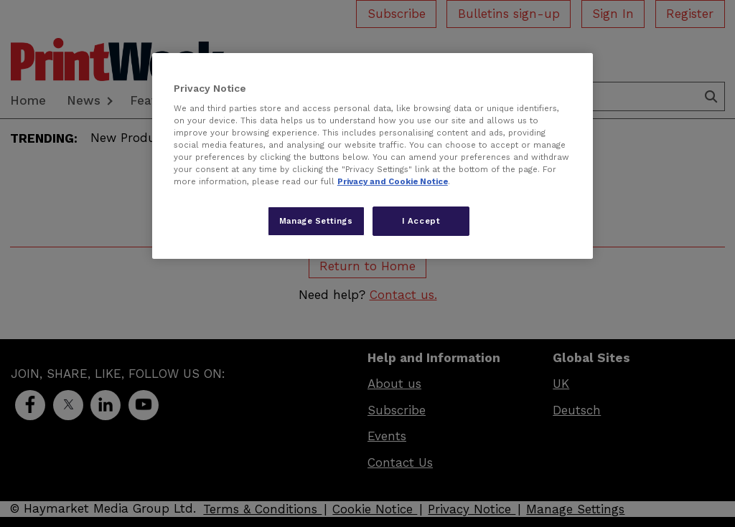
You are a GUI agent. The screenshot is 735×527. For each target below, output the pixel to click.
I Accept (421, 221)
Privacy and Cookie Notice (392, 181)
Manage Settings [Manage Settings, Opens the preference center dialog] (316, 221)
